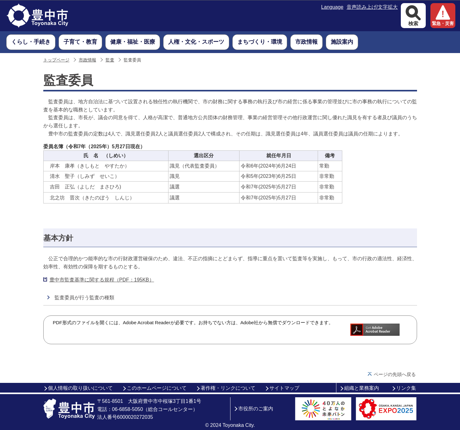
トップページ (56, 60)
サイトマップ (284, 388)
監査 (110, 60)
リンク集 (406, 388)
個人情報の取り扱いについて (80, 388)
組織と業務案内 (361, 388)
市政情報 (87, 60)
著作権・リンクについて (228, 388)
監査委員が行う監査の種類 (84, 297)
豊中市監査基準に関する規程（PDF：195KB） (102, 279)
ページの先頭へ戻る (395, 374)
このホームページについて (157, 388)
